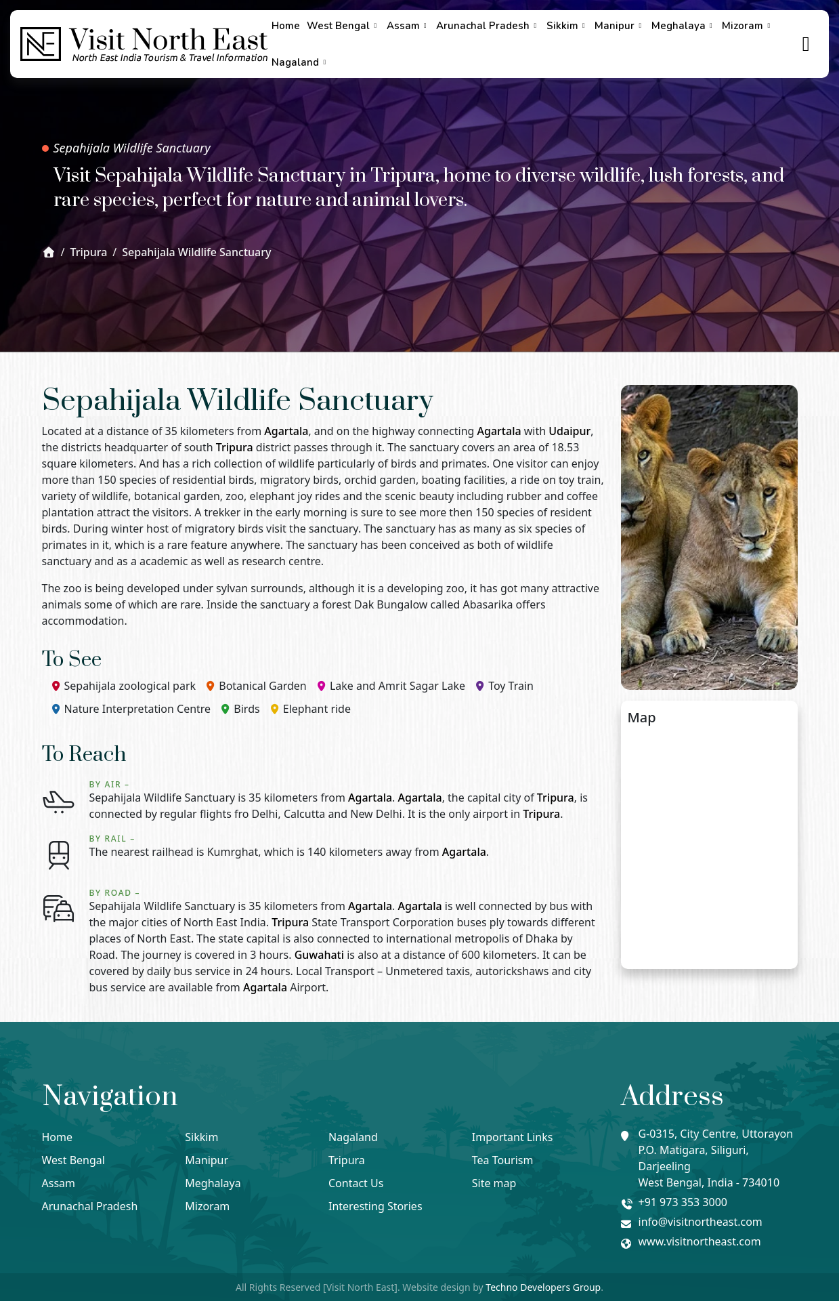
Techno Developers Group (543, 1287)
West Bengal (343, 26)
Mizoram (747, 26)
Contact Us (355, 1183)
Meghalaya (683, 26)
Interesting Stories (375, 1206)
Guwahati (319, 954)
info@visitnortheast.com (700, 1221)
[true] (806, 44)
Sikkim (567, 26)
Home (286, 26)
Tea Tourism (503, 1160)
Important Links (512, 1137)
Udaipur (569, 431)
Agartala (286, 431)
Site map (494, 1183)
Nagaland (300, 62)
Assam (408, 26)
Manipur (620, 26)
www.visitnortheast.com (700, 1241)
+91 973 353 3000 (683, 1202)
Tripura (234, 447)
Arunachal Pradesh (488, 26)
